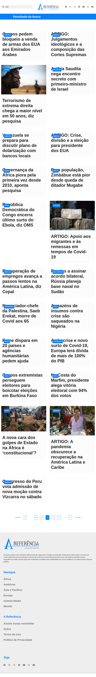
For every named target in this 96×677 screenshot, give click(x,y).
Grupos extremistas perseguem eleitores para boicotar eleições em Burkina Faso (22, 385)
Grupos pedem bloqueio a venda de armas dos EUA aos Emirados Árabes (21, 44)
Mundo (7, 69)
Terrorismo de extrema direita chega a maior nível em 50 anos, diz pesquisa (22, 111)
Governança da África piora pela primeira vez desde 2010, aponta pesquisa (21, 180)
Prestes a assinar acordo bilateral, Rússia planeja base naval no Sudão (68, 281)
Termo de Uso (13, 637)
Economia (56, 205)
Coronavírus (9, 306)
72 (59, 516)
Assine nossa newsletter (20, 626)
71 (53, 516)
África (7, 170)
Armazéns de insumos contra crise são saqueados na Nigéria (67, 316)
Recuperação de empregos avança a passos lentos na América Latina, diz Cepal (22, 281)
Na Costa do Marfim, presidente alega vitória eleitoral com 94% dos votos (70, 385)
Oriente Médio (13, 602)
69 (42, 516)
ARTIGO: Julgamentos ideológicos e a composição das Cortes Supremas (68, 44)
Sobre (8, 632)
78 (70, 516)
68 (36, 516)
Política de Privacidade (19, 643)
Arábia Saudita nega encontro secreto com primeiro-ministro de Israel (68, 79)
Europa (8, 596)
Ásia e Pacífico (58, 272)
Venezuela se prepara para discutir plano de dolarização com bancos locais (19, 145)
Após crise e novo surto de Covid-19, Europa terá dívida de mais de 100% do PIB (69, 350)
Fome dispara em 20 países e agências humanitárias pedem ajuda (20, 350)
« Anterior (18, 517)
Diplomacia (57, 69)
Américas (8, 35)
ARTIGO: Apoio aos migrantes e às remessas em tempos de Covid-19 (71, 246)
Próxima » (78, 517)
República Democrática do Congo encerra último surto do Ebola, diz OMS (18, 215)
